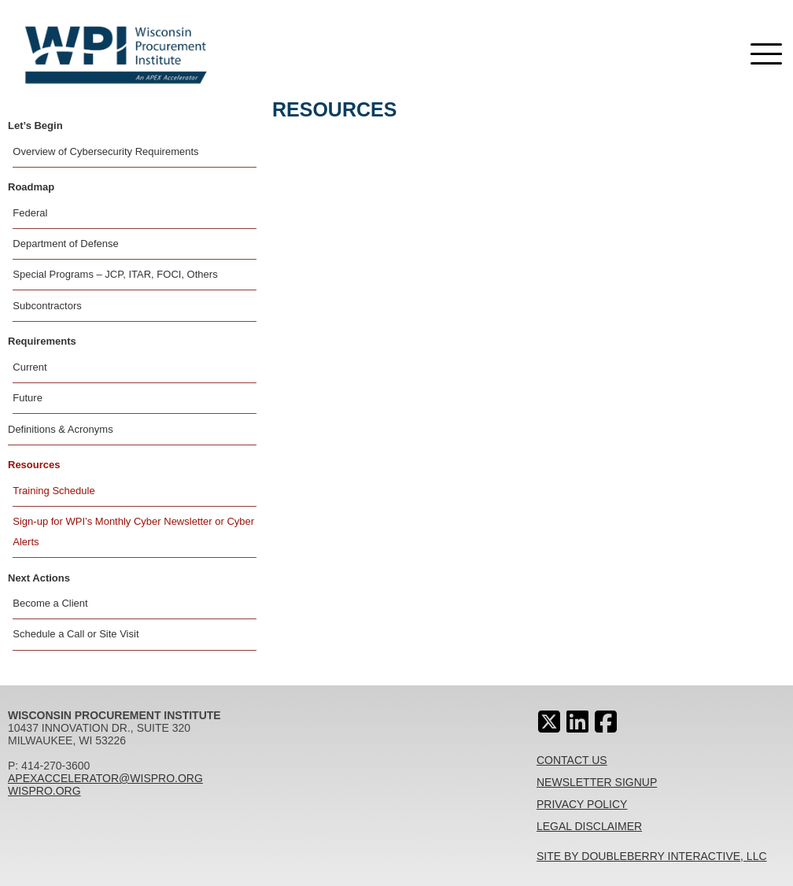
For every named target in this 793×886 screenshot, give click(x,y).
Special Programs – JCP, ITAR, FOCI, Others (115, 274)
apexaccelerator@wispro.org (105, 778)
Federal (30, 213)
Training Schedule (53, 491)
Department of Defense (65, 243)
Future (27, 398)
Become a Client (50, 603)
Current (29, 367)
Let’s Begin (35, 125)
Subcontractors (47, 306)
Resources (34, 465)
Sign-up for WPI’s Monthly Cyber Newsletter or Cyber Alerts (133, 531)
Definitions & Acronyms (60, 429)
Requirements (42, 341)
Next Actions (39, 578)
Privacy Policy (582, 804)
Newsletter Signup (597, 782)
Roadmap (31, 187)
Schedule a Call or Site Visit (75, 634)
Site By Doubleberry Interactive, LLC (652, 856)
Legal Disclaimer (589, 826)
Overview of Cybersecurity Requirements (105, 151)
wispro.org (44, 790)
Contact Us (572, 760)
